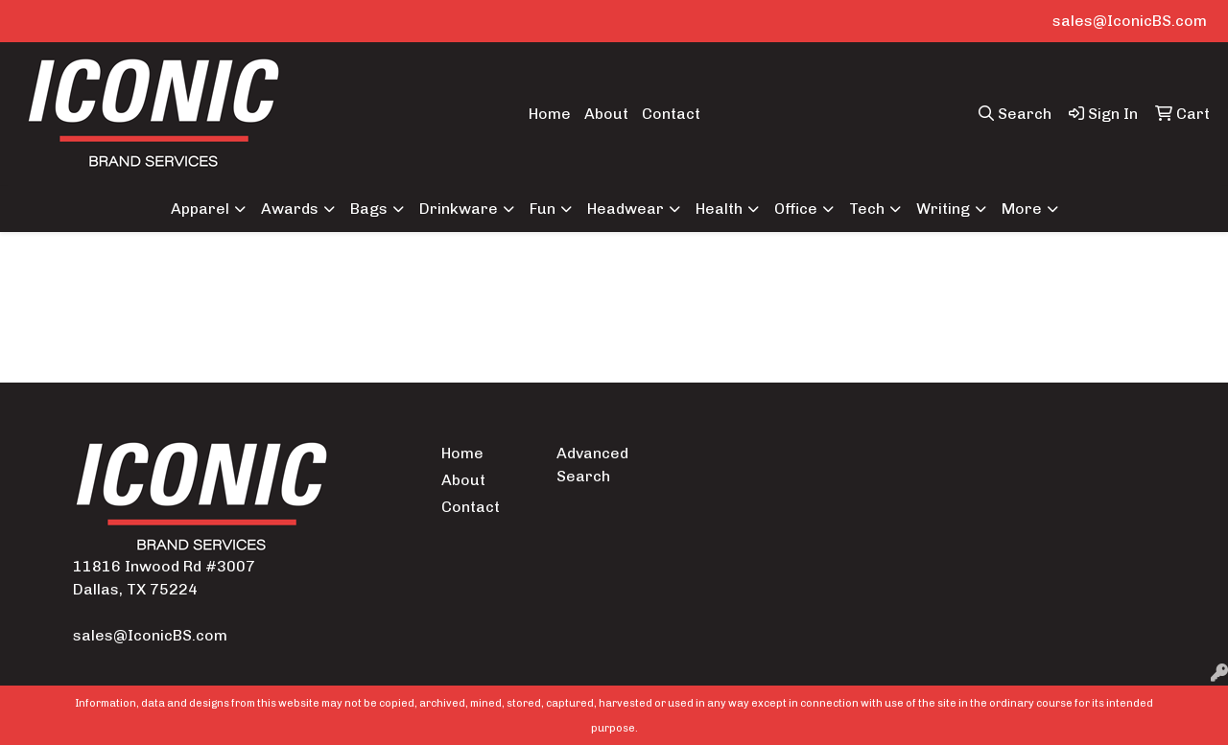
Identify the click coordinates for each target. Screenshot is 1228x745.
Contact (671, 114)
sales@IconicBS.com (1129, 21)
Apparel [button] (200, 208)
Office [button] (795, 208)
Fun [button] (542, 208)
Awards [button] (290, 208)
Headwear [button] (625, 208)
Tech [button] (867, 208)
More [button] (1022, 208)
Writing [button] (943, 208)
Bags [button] (369, 208)
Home (550, 114)
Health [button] (719, 208)
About (606, 114)
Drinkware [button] (458, 208)
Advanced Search (592, 464)
